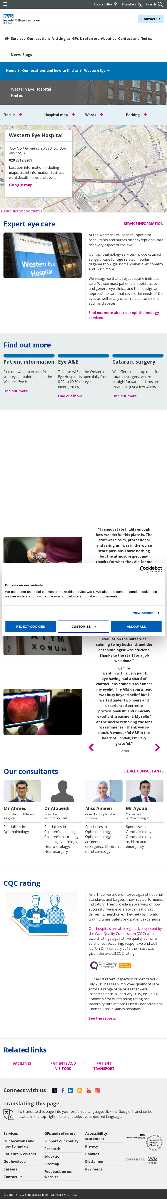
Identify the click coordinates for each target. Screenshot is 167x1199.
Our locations (38, 38)
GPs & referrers (85, 38)
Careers (10, 1169)
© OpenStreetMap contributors (21, 211)
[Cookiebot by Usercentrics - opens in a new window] (143, 569)
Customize (84, 626)
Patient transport (104, 1066)
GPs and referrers (59, 1133)
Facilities (22, 1063)
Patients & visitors (19, 1154)
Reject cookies (30, 626)
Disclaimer (94, 1161)
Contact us (150, 19)
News (16, 54)
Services (18, 38)
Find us (17, 95)
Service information (144, 223)
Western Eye (97, 70)
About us (108, 38)
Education (53, 1156)
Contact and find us (135, 38)
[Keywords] (151, 4)
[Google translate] (132, 4)
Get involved (14, 1161)
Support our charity (61, 1141)
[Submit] (159, 4)
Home (11, 70)
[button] (91, 747)
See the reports (102, 1018)
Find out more (15, 391)
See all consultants (144, 771)
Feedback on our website (58, 1174)
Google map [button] (21, 184)
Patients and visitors (63, 1066)
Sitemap (51, 1164)
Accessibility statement (96, 1136)
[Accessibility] (106, 4)
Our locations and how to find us (50, 70)
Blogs (27, 54)
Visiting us (61, 38)
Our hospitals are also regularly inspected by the (125, 931)
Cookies (92, 1154)
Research (52, 1148)
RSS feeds (93, 1169)
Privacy (91, 1146)
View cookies (143, 613)
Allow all (136, 626)
